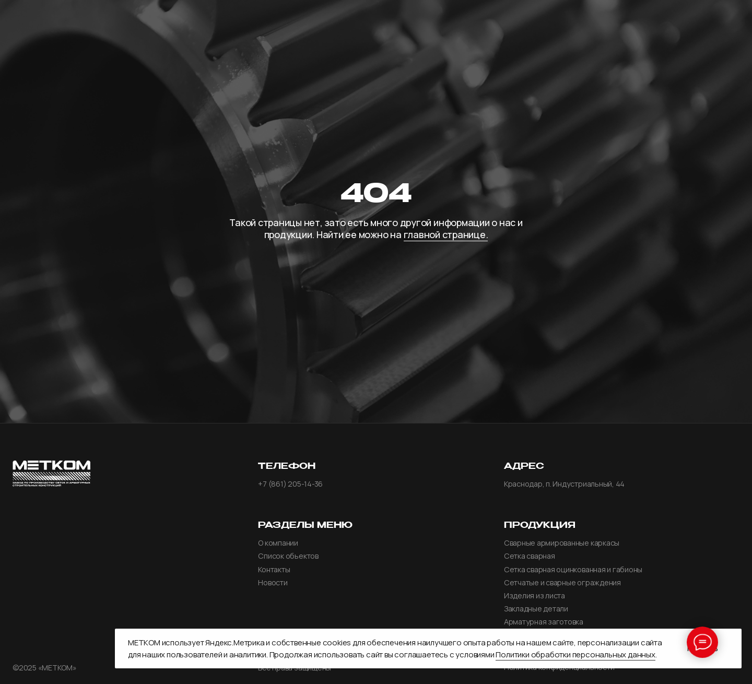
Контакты (274, 569)
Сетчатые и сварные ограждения (562, 582)
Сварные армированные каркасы (561, 543)
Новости (272, 582)
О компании (278, 543)
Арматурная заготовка (543, 622)
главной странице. (446, 234)
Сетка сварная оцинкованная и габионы (573, 569)
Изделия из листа (534, 595)
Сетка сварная (529, 556)
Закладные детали (536, 608)
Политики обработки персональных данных (575, 654)
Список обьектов (288, 556)
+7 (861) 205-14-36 (290, 484)
